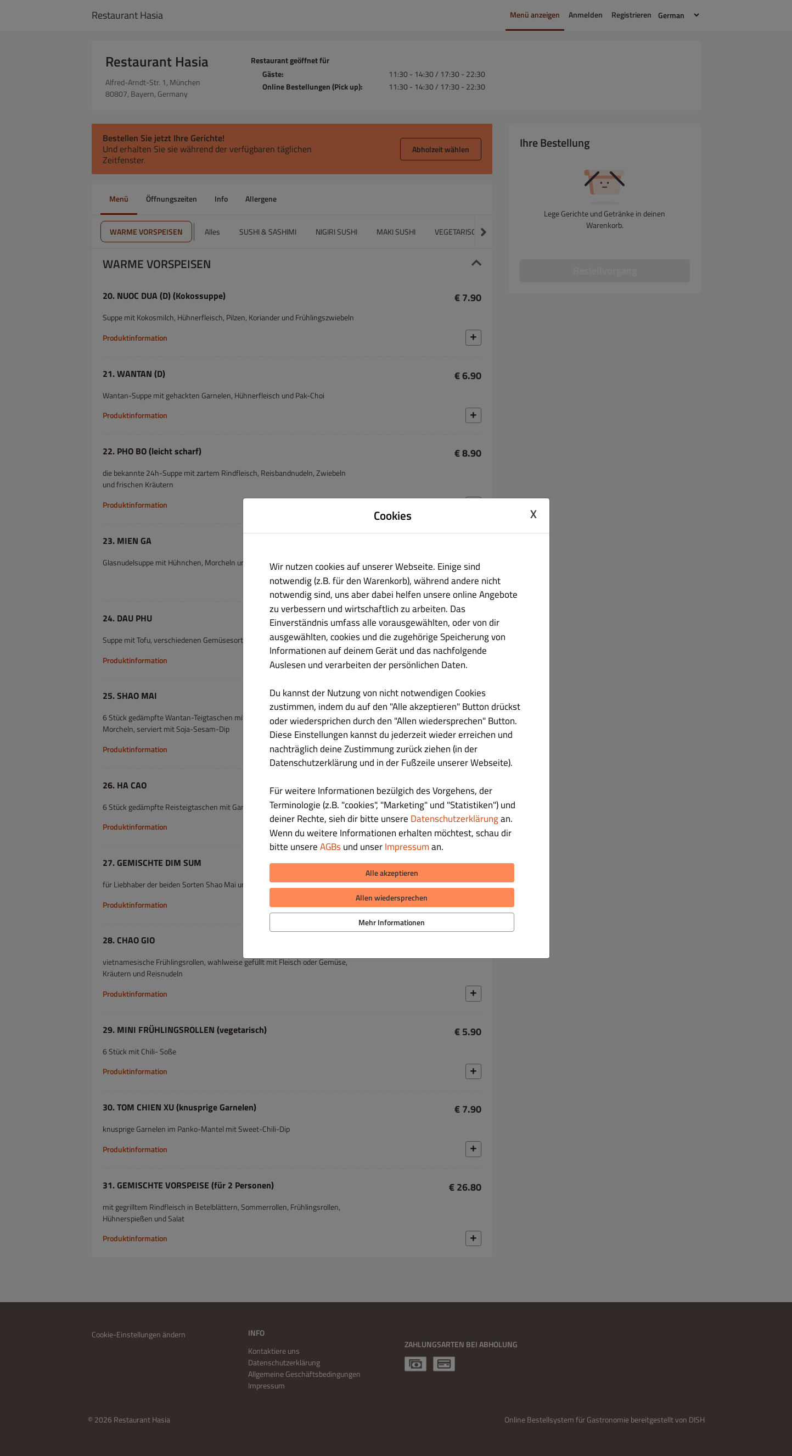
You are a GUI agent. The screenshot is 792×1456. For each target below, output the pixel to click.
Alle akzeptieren (392, 873)
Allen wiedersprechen (392, 897)
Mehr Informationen (391, 922)
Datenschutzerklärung (454, 819)
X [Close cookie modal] (533, 514)
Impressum (407, 847)
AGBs (330, 847)
